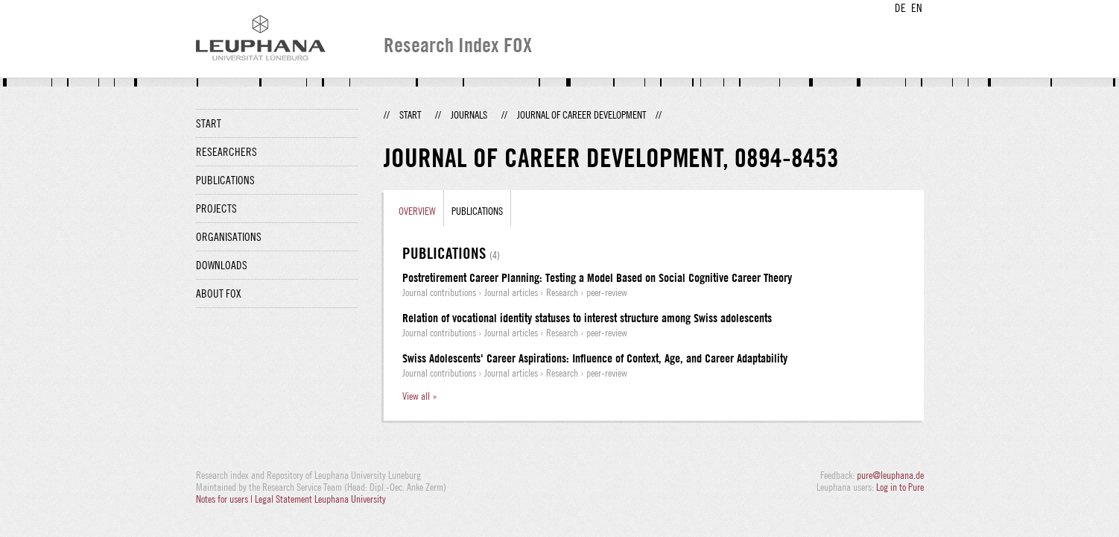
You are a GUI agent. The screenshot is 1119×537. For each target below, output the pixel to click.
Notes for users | (225, 499)
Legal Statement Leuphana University (320, 499)
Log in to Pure (900, 487)
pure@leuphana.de (890, 475)
